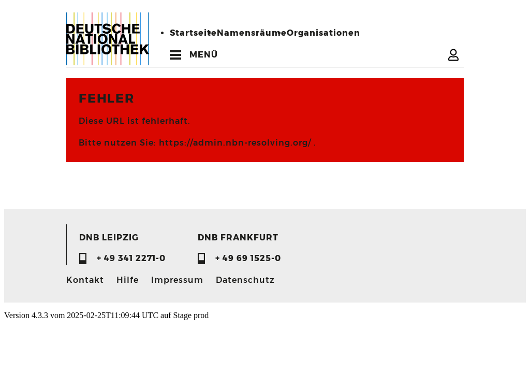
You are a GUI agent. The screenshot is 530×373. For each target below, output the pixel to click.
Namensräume (252, 33)
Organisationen (323, 33)
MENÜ (203, 55)
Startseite (193, 33)
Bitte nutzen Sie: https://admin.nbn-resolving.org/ (196, 143)
